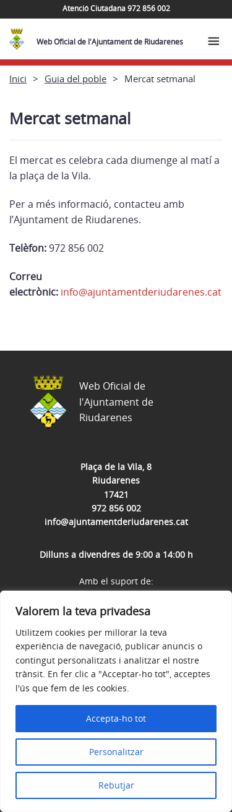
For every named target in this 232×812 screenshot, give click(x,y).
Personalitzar (116, 752)
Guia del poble (75, 78)
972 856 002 (116, 508)
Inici (18, 78)
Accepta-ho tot (116, 718)
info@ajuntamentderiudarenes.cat (141, 292)
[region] (116, 701)
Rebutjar (116, 785)
